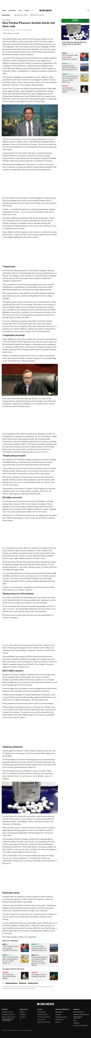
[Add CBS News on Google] (11, 33)
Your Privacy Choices (44, 1017)
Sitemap (57, 1022)
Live (21, 10)
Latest (4, 10)
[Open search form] (88, 10)
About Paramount (78, 1012)
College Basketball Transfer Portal (7, 1019)
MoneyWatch (6, 15)
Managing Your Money (21, 15)
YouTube (22, 1012)
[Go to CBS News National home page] (45, 10)
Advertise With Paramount (81, 1014)
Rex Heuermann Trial (8, 1014)
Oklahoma (22, 983)
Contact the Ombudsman (80, 1025)
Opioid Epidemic (11, 983)
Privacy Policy (42, 1012)
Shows (27, 10)
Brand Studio (59, 1019)
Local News (13, 10)
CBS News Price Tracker (37, 15)
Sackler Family (33, 983)
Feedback (76, 1023)
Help (74, 1020)
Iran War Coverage (7, 1012)
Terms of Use (41, 1019)
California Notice (43, 1014)
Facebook (23, 1014)
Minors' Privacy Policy (44, 1022)
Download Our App (61, 1017)
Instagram (23, 1017)
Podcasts (58, 1014)
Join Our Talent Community (77, 1017)
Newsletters (59, 1012)
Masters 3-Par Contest (8, 1017)
